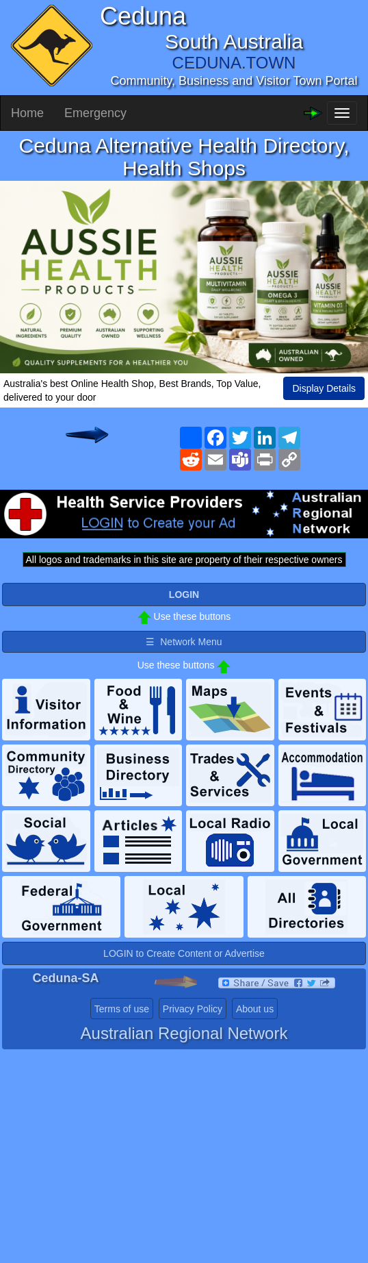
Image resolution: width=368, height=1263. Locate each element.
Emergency (95, 113)
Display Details (324, 388)
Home (27, 113)
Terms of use (121, 1008)
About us (255, 1008)
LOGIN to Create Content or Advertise (184, 953)
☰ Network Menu (184, 641)
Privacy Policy (192, 1008)
